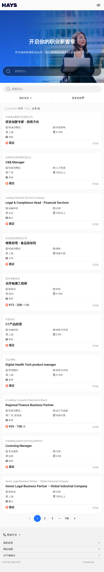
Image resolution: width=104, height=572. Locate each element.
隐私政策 (52, 542)
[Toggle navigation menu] (98, 5)
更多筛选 (78, 98)
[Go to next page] (74, 518)
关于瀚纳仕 (52, 555)
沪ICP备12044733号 (11, 562)
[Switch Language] (12, 534)
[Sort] (26, 98)
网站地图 (52, 549)
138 (67, 518)
